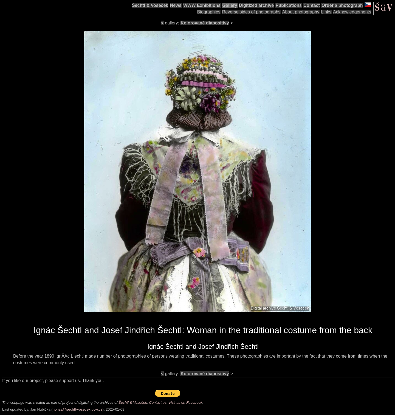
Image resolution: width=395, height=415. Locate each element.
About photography (300, 12)
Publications (289, 5)
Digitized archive (256, 5)
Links (326, 12)
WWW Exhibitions (202, 5)
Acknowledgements (352, 12)
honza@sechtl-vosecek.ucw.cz (78, 409)
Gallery (229, 5)
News (176, 5)
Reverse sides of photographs (251, 12)
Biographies (209, 12)
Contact (311, 5)
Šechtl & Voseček (150, 5)
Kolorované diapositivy (204, 23)
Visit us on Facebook (185, 402)
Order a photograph (342, 5)
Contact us (158, 402)
